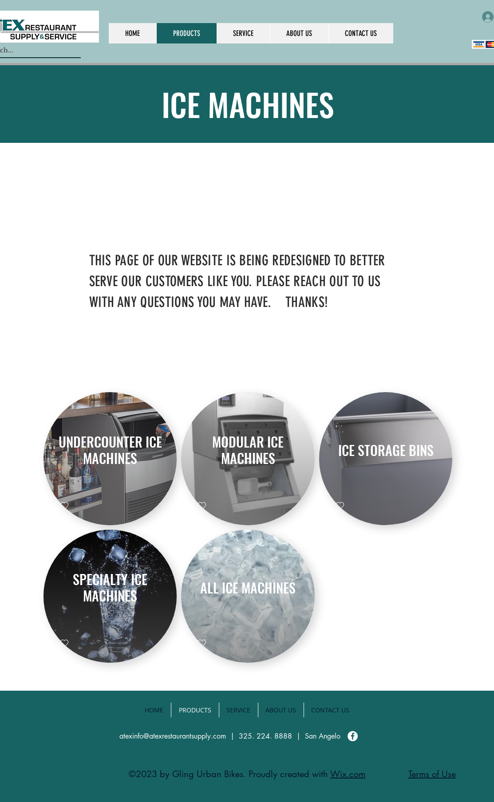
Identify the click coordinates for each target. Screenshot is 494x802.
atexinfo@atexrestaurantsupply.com (172, 736)
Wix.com (347, 774)
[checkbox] (64, 505)
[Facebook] (353, 736)
